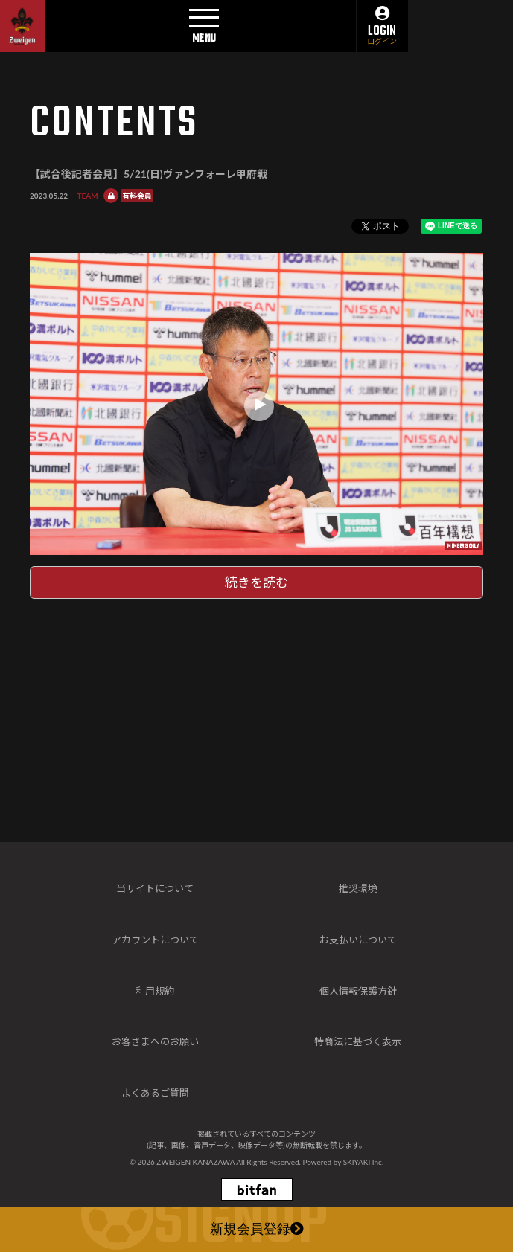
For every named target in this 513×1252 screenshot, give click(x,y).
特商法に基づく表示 (357, 1041)
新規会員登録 (257, 1230)
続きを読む (256, 582)
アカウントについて (155, 940)
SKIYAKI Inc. (363, 1162)
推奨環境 (358, 888)
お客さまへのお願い (155, 1041)
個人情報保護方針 (358, 991)
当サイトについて (155, 888)
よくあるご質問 (155, 1093)
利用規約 (155, 991)
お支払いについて (358, 940)
